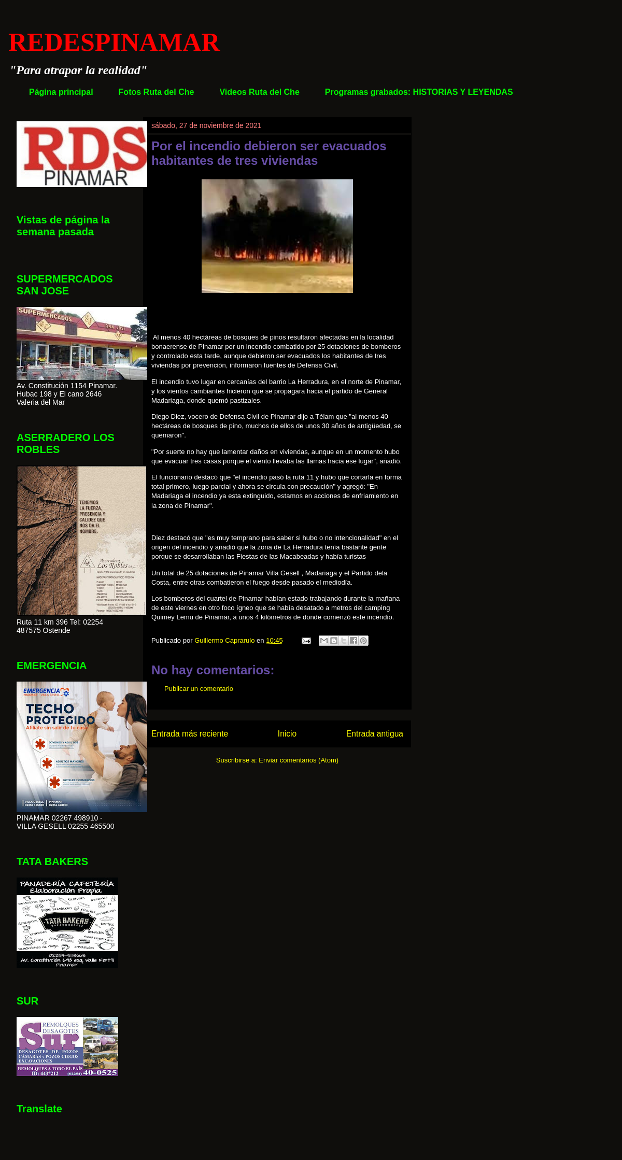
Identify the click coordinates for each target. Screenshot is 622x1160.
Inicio (287, 733)
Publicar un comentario (198, 688)
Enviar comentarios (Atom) (298, 760)
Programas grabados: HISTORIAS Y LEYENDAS (419, 92)
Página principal (61, 92)
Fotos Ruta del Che (156, 92)
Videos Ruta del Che (259, 92)
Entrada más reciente (189, 733)
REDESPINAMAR (114, 41)
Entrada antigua (374, 733)
